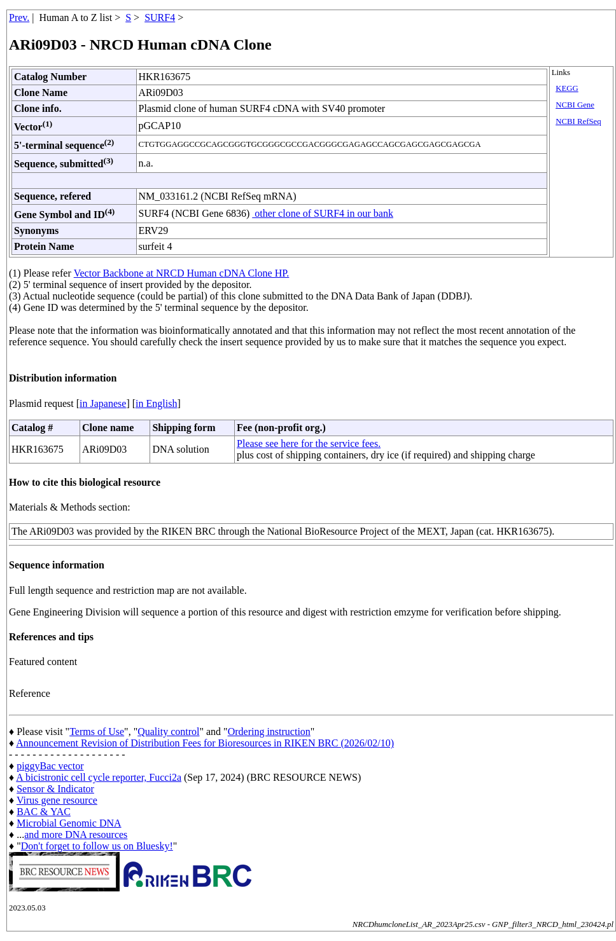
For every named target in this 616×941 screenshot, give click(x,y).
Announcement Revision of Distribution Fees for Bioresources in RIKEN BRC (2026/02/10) (205, 743)
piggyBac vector (50, 765)
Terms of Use (96, 731)
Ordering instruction (269, 731)
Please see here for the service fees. (309, 443)
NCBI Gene (575, 104)
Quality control (168, 731)
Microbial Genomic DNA (69, 823)
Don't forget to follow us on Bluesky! (97, 846)
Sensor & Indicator (55, 788)
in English (156, 403)
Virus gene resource (57, 800)
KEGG (567, 88)
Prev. (19, 17)
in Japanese (103, 403)
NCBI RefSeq (578, 121)
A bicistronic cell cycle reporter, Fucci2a (98, 777)
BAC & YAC (44, 811)
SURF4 (159, 17)
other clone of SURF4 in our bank (322, 213)
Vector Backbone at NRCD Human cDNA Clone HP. (182, 273)
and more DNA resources (75, 834)
